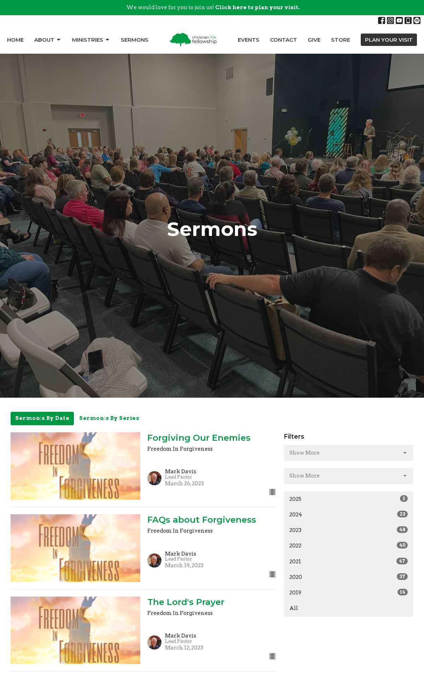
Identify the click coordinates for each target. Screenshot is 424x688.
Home (15, 39)
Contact (283, 39)
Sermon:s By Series (109, 418)
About (47, 39)
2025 (348, 498)
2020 (348, 576)
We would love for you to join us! (213, 7)
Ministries (91, 39)
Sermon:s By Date (42, 418)
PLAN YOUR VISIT (389, 39)
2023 (348, 529)
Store (340, 39)
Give (314, 39)
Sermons (134, 39)
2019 (348, 592)
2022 (348, 545)
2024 (348, 514)
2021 (348, 561)
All (293, 608)
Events (248, 39)
